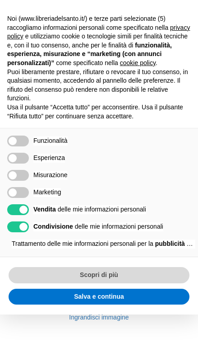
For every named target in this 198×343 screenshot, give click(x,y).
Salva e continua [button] (99, 296)
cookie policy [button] (138, 62)
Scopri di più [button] (99, 274)
